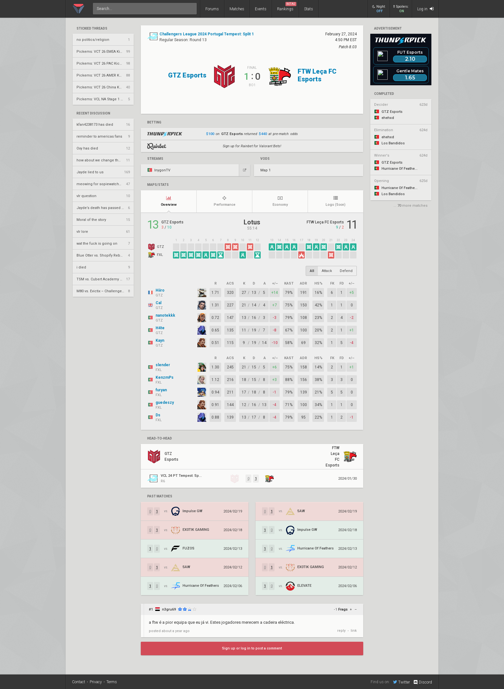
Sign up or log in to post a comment (252, 648)
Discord (422, 682)
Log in (425, 8)
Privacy (96, 682)
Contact (78, 682)
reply (341, 630)
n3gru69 (169, 609)
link (354, 630)
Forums (212, 9)
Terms (111, 682)
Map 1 (265, 170)
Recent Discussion (93, 113)
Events (260, 9)
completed (384, 93)
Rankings (286, 6)
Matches (237, 9)
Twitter (401, 682)
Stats (308, 9)
